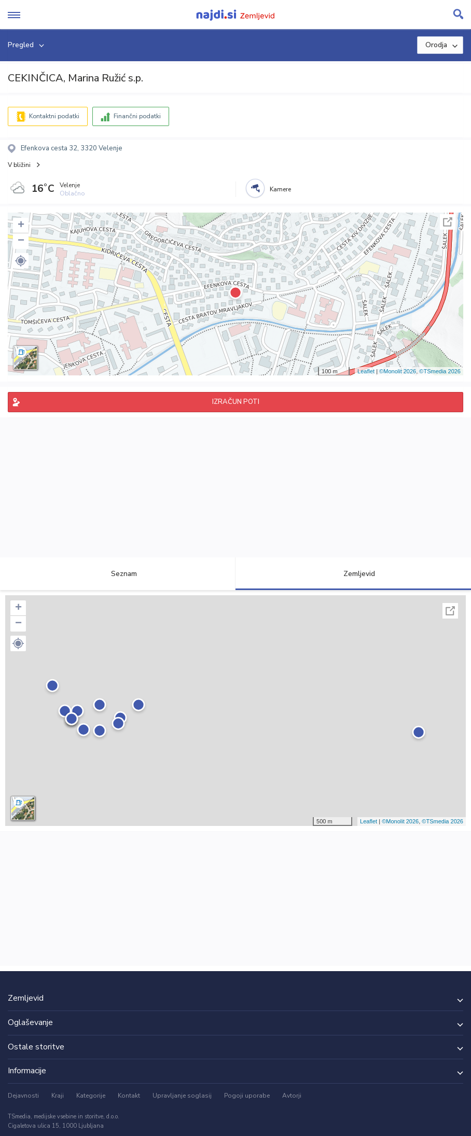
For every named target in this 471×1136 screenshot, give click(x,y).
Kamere (280, 189)
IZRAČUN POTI (235, 401)
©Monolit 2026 (397, 371)
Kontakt (129, 1095)
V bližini (19, 165)
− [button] (21, 241)
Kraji (57, 1095)
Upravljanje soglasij (182, 1095)
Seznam (118, 574)
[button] (21, 261)
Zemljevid (353, 574)
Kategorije (90, 1095)
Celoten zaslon (447, 222)
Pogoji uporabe (247, 1095)
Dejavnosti (23, 1095)
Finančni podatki (137, 116)
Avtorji (291, 1095)
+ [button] (21, 225)
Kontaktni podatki (54, 116)
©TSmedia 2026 (440, 371)
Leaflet (366, 371)
